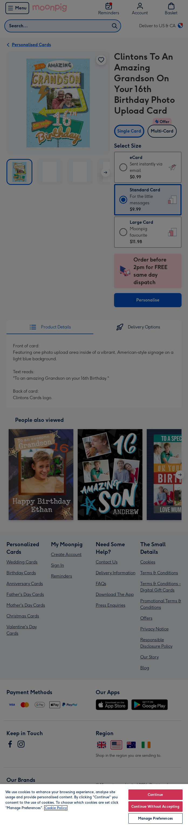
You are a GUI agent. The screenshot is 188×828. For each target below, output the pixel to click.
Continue (155, 795)
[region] (94, 805)
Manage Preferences (155, 818)
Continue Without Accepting (155, 807)
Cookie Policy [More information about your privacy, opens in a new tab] (56, 808)
